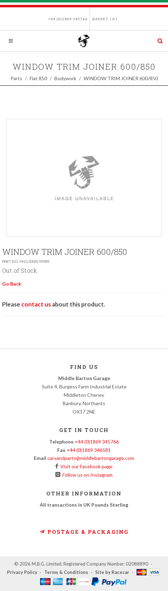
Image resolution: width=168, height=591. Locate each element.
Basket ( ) (104, 19)
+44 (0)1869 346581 (89, 450)
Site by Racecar (112, 572)
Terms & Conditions (66, 572)
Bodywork (65, 78)
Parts (16, 78)
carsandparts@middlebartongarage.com (90, 458)
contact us (36, 304)
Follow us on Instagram (86, 475)
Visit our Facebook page (85, 466)
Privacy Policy (22, 572)
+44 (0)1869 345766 (67, 19)
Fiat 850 (38, 78)
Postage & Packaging (84, 531)
